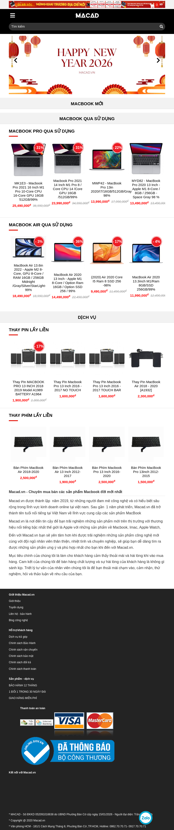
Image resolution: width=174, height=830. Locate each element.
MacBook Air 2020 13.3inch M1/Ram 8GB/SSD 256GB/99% (146, 283)
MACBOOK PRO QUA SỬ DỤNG (42, 131)
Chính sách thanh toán (22, 668)
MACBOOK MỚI (87, 103)
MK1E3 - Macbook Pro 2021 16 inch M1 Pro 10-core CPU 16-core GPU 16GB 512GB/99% (28, 191)
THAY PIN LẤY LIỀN (29, 329)
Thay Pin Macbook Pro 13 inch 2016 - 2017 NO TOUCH (67, 386)
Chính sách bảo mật (21, 656)
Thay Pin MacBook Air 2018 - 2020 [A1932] (146, 386)
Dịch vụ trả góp (18, 636)
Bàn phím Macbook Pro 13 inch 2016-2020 (107, 472)
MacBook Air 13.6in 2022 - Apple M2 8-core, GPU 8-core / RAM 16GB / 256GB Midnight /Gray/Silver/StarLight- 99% (29, 277)
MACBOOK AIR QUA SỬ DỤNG (40, 224)
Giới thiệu (14, 601)
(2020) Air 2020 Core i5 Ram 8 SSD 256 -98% (107, 281)
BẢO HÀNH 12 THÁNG (23, 685)
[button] (15, 60)
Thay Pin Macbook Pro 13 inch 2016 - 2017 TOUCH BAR (107, 386)
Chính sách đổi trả (20, 662)
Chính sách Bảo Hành (22, 643)
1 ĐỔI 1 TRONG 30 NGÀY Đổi (27, 691)
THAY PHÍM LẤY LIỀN (30, 415)
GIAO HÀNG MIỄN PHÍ (23, 698)
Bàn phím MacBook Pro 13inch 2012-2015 (146, 472)
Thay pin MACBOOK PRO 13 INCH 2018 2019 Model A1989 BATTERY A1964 (28, 388)
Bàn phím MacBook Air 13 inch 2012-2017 (68, 472)
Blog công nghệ (18, 620)
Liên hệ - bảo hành (20, 613)
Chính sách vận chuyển (23, 649)
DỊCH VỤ (87, 317)
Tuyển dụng (16, 607)
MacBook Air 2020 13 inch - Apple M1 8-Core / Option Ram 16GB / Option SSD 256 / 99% (67, 283)
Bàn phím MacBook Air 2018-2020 (28, 470)
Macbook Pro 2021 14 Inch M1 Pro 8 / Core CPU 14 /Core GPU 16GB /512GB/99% (67, 189)
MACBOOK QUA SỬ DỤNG (87, 118)
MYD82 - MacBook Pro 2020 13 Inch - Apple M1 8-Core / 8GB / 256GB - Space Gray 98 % (146, 189)
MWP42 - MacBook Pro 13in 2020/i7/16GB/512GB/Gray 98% (111, 189)
